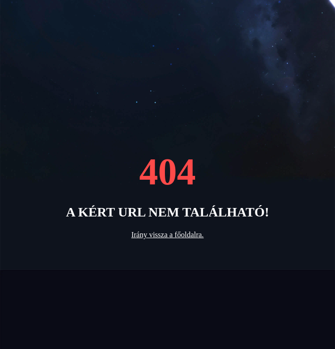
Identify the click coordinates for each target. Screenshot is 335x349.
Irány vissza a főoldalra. (167, 235)
